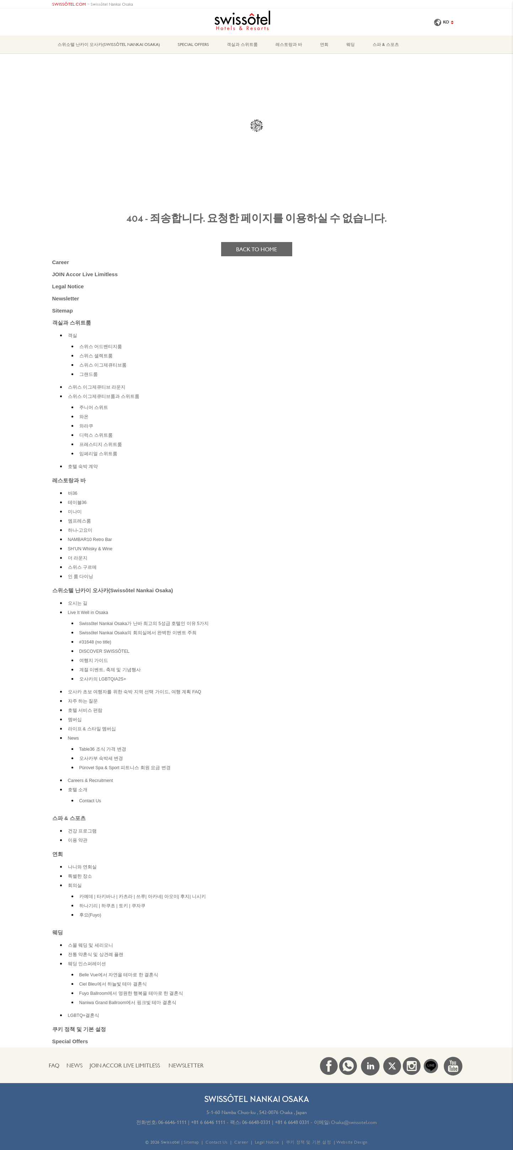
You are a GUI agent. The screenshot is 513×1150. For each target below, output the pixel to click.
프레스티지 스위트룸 (100, 444)
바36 (73, 493)
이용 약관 (77, 840)
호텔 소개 (77, 789)
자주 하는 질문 (83, 701)
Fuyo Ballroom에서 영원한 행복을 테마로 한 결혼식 (131, 993)
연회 (324, 44)
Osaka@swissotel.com (354, 1122)
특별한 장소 (80, 876)
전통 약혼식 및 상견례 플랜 (96, 954)
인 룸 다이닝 (80, 576)
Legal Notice (68, 286)
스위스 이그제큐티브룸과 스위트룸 (104, 396)
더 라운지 (77, 558)
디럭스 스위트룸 (96, 435)
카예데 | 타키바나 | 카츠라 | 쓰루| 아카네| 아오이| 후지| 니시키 (142, 896)
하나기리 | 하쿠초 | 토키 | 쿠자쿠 (112, 905)
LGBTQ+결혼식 (84, 1015)
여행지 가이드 (93, 660)
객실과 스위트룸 (242, 44)
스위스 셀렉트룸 (96, 355)
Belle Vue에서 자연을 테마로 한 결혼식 (119, 974)
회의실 (75, 885)
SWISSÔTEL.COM (69, 4)
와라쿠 (86, 426)
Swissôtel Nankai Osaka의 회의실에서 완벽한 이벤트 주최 (138, 632)
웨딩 (350, 44)
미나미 (75, 511)
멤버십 (75, 719)
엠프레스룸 (79, 521)
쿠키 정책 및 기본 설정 (79, 1029)
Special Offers (193, 44)
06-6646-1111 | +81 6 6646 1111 (191, 1122)
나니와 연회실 (82, 867)
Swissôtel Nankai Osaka (112, 4)
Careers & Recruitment (90, 780)
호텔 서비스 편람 (85, 710)
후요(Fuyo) (90, 915)
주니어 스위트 (93, 407)
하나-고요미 (80, 530)
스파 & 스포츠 (386, 44)
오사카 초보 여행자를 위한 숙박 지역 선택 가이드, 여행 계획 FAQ (134, 691)
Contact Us (90, 800)
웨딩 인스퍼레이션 (87, 963)
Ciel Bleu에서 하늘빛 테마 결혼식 (113, 984)
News (73, 738)
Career (60, 262)
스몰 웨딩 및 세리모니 (90, 945)
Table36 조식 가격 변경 (102, 749)
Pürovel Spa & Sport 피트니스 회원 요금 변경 (125, 767)
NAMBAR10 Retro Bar (90, 539)
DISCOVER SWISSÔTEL (104, 651)
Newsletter (65, 298)
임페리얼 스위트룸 (98, 453)
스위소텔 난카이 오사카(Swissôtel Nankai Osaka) (109, 44)
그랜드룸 (88, 374)
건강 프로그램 (82, 831)
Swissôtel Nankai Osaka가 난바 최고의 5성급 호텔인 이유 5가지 (144, 623)
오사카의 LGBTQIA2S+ (102, 679)
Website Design (351, 1142)
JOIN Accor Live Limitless (85, 274)
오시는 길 (77, 603)
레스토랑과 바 (289, 44)
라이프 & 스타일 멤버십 (92, 728)
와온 (84, 416)
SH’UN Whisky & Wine (90, 548)
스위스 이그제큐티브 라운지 (97, 387)
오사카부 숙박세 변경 (101, 758)
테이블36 (77, 502)
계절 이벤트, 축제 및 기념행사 (110, 669)
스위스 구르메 (82, 567)
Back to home (256, 249)
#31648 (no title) (95, 642)
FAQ (54, 1065)
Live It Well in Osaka (88, 612)
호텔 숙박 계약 (83, 466)
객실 (72, 335)
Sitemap (62, 311)
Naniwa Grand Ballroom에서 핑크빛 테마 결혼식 (127, 1002)
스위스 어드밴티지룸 (100, 346)
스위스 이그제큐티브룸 (103, 365)
